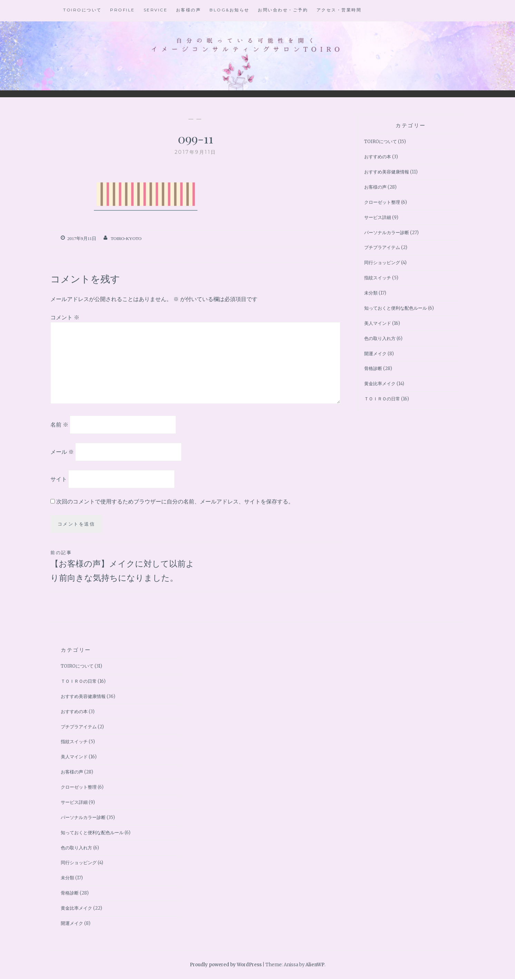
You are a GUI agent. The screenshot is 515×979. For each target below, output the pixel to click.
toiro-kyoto (126, 238)
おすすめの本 (377, 157)
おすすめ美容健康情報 (386, 172)
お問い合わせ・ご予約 (283, 9)
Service (156, 9)
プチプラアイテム (382, 247)
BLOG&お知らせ (230, 9)
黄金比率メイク (380, 384)
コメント (64, 317)
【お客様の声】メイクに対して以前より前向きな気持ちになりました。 (122, 566)
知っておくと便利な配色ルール (395, 308)
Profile (122, 9)
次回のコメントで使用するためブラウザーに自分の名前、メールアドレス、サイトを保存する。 (175, 501)
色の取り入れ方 (380, 338)
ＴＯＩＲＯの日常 (382, 399)
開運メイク (375, 354)
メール (62, 451)
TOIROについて (82, 9)
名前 (59, 424)
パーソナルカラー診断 (386, 233)
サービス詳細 (377, 217)
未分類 (371, 293)
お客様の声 (188, 9)
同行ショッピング (382, 263)
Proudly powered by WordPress (226, 965)
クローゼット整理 (382, 202)
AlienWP (314, 965)
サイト (58, 478)
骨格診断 (373, 368)
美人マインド (377, 323)
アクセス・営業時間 (339, 9)
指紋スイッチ (377, 278)
